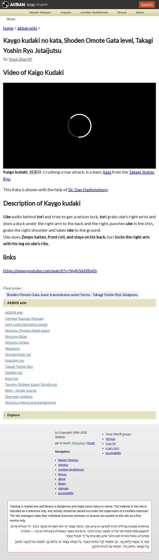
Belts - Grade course (20, 390)
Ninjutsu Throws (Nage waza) (27, 330)
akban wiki (27, 27)
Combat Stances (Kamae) (24, 318)
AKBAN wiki (14, 312)
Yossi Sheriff (20, 58)
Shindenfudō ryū (18, 354)
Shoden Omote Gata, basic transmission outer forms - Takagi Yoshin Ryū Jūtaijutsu (72, 294)
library (11, 19)
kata (107, 171)
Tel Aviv (110, 439)
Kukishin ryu (14, 360)
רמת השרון (112, 448)
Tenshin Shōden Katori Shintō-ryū (31, 384)
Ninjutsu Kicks (16, 336)
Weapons (12, 348)
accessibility (66, 493)
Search (147, 4)
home (8, 27)
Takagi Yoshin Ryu (19, 366)
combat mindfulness (94, 12)
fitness (122, 12)
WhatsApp (78, 443)
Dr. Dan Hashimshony (88, 189)
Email (91, 443)
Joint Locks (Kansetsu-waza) (26, 324)
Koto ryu (11, 378)
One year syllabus (19, 396)
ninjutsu (65, 12)
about (140, 12)
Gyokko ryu (14, 372)
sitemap (63, 488)
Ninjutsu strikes (17, 342)
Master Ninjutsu (40, 12)
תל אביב (111, 443)
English (42, 4)
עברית (31, 4)
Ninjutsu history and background (30, 402)
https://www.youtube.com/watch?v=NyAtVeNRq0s (50, 270)
